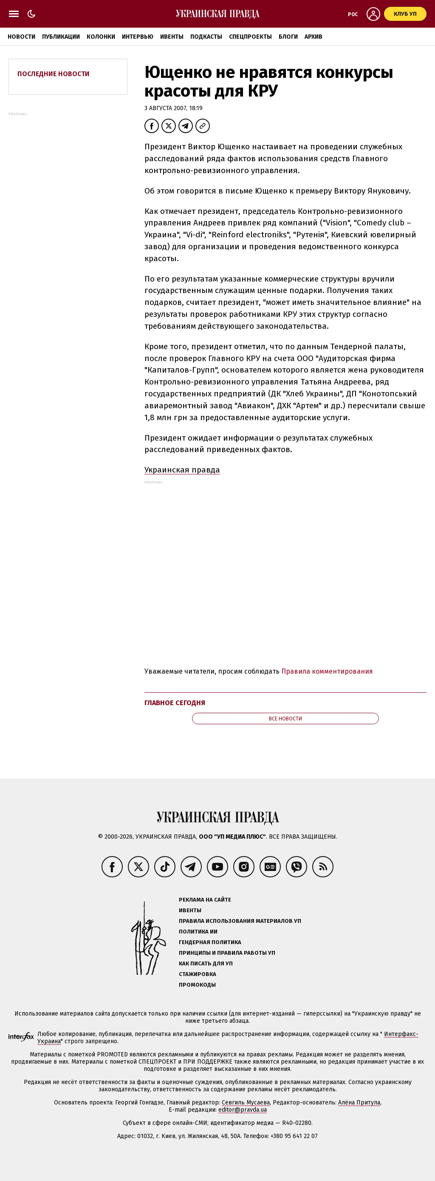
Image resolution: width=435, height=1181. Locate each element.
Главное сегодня (174, 703)
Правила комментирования (327, 671)
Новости (21, 36)
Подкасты (206, 36)
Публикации (61, 36)
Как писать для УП (206, 963)
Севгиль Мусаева (246, 1102)
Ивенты (172, 36)
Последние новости (53, 74)
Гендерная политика (210, 942)
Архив (313, 36)
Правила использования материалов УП (240, 921)
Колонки (101, 36)
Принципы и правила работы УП (227, 953)
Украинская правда (182, 470)
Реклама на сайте (205, 899)
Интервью (137, 36)
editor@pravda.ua (242, 1109)
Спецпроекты (250, 36)
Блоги (288, 36)
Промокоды (197, 985)
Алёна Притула (359, 1102)
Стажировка (197, 974)
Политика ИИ (198, 931)
